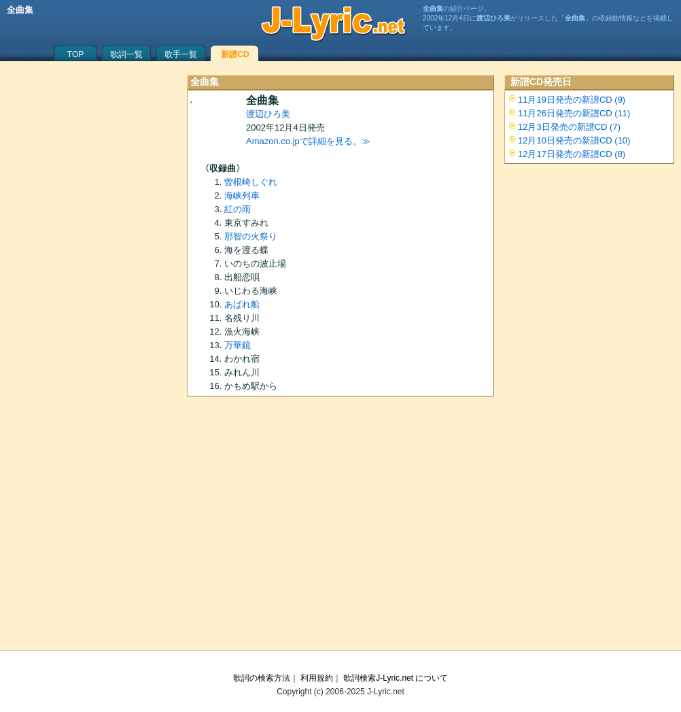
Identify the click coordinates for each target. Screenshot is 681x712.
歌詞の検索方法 (261, 678)
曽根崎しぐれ (250, 182)
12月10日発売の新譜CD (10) (574, 140)
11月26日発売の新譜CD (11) (574, 113)
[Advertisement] (340, 528)
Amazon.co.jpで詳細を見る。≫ (308, 141)
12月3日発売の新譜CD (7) (569, 127)
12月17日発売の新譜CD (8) (571, 154)
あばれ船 (242, 304)
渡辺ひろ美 (268, 114)
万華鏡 (237, 345)
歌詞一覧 (126, 54)
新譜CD (235, 54)
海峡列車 (242, 195)
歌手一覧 (180, 54)
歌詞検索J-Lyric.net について (395, 678)
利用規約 (316, 678)
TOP (75, 54)
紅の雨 (237, 209)
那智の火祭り (250, 236)
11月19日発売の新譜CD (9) (571, 100)
